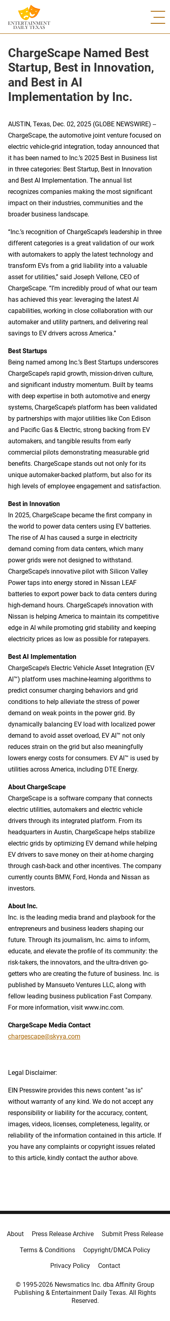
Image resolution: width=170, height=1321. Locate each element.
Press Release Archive (63, 1234)
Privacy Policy (70, 1266)
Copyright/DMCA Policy (116, 1250)
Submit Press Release (132, 1234)
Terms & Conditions (47, 1250)
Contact (109, 1266)
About (15, 1234)
